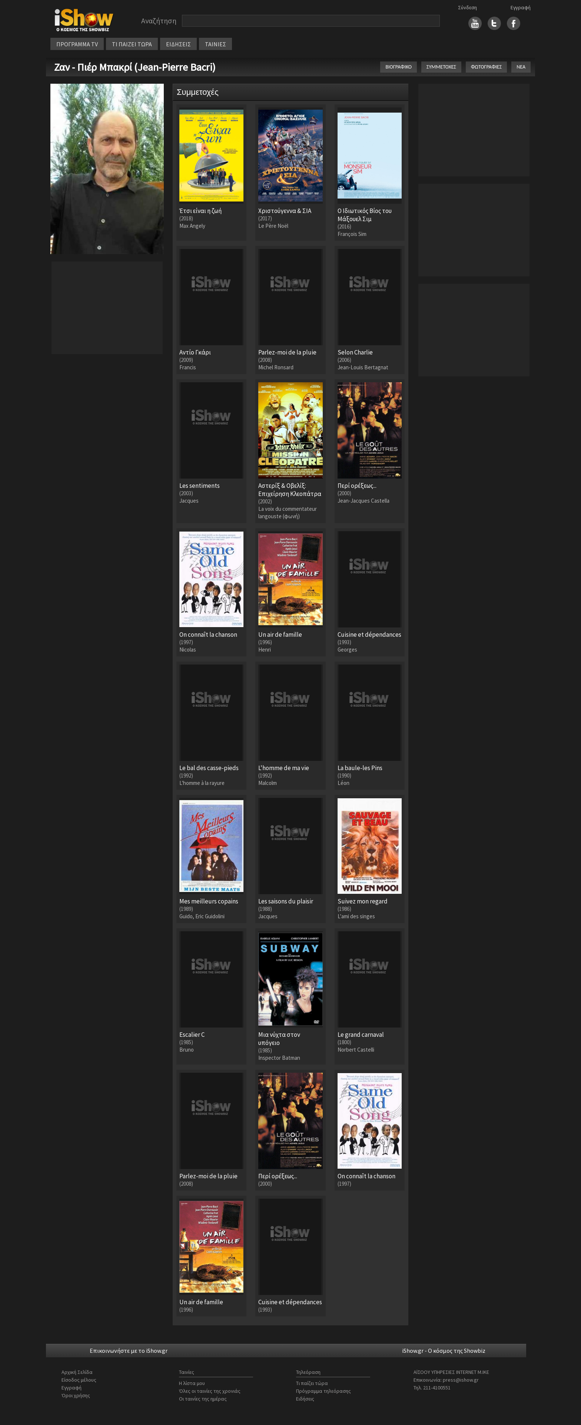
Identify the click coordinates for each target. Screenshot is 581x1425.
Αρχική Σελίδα (77, 1372)
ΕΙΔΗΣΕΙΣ (178, 44)
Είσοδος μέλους (79, 1379)
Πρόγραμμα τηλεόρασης (323, 1391)
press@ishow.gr (461, 1379)
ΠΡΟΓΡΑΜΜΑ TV (77, 44)
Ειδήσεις (305, 1398)
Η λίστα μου (192, 1383)
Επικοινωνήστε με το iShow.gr (128, 1350)
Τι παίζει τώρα (312, 1383)
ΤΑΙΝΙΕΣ (215, 44)
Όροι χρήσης (76, 1395)
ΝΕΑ (521, 67)
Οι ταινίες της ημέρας (203, 1398)
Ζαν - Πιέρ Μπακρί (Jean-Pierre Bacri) (135, 67)
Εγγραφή (521, 7)
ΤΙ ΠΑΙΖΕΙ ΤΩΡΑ (132, 44)
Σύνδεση (467, 7)
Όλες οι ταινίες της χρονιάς (209, 1391)
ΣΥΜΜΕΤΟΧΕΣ (441, 67)
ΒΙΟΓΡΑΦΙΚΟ (398, 67)
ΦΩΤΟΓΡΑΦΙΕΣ (486, 67)
